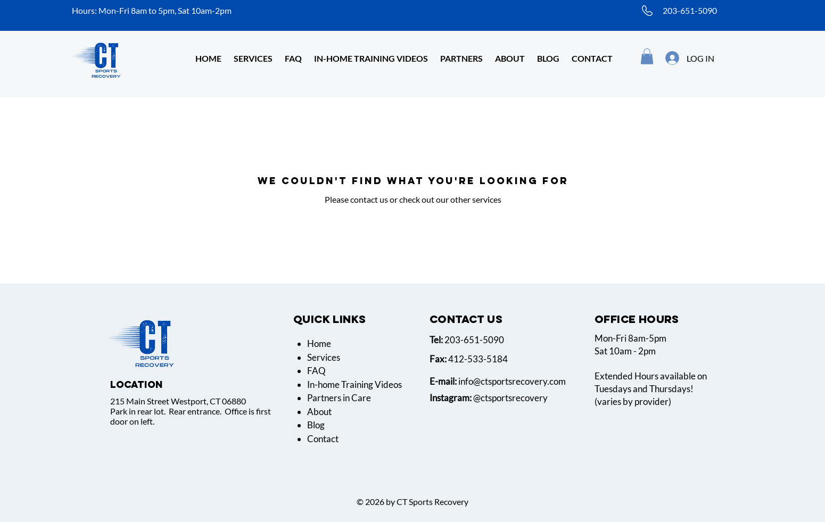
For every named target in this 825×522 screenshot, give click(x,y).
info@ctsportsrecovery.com (512, 381)
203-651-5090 (690, 10)
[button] (510, 58)
